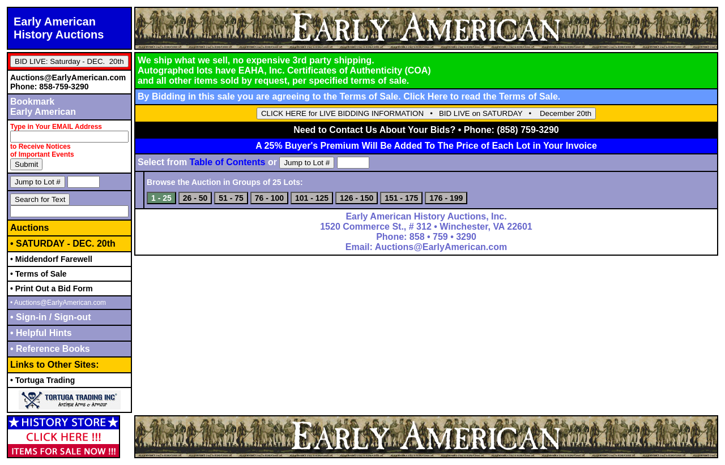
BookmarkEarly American (43, 107)
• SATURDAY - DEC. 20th (63, 243)
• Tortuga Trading (42, 380)
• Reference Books (50, 349)
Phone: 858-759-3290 (49, 86)
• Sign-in (29, 317)
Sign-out (71, 317)
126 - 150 (356, 198)
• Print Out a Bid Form (51, 288)
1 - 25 (161, 198)
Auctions (29, 227)
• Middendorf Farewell (51, 259)
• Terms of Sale (38, 273)
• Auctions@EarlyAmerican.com (58, 303)
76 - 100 (269, 198)
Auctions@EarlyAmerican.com (68, 77)
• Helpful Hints (41, 333)
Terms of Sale (528, 96)
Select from (202, 162)
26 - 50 (195, 198)
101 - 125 (312, 198)
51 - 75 (231, 198)
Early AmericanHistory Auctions (59, 28)
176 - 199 (446, 198)
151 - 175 (401, 198)
